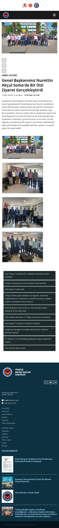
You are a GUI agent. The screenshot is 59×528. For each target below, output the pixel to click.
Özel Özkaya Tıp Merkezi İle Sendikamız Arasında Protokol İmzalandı (27, 275)
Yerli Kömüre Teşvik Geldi (14, 289)
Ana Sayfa (5, 408)
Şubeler (4, 417)
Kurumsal (5, 411)
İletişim (4, 446)
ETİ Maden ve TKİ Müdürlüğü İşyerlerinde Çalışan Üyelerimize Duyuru (28, 340)
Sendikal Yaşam (8, 428)
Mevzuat (5, 437)
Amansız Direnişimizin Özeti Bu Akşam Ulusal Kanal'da (25, 283)
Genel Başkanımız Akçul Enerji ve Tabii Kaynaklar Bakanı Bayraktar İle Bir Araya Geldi (26, 309)
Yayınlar (5, 434)
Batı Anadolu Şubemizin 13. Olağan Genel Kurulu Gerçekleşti (27, 317)
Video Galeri (6, 440)
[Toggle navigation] (54, 15)
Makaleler (5, 431)
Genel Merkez (7, 414)
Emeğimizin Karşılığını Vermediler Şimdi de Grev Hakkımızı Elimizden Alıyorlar (26, 331)
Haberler (5, 420)
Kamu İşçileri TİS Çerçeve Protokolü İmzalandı (22, 323)
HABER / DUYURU (9, 75)
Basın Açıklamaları (8, 423)
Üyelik (4, 443)
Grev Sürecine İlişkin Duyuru (15, 348)
